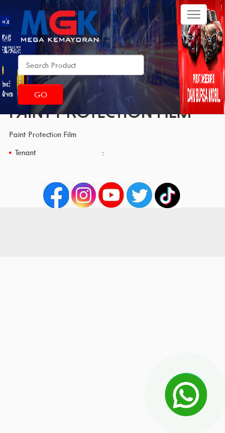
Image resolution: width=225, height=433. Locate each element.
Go (40, 94)
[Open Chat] (186, 394)
